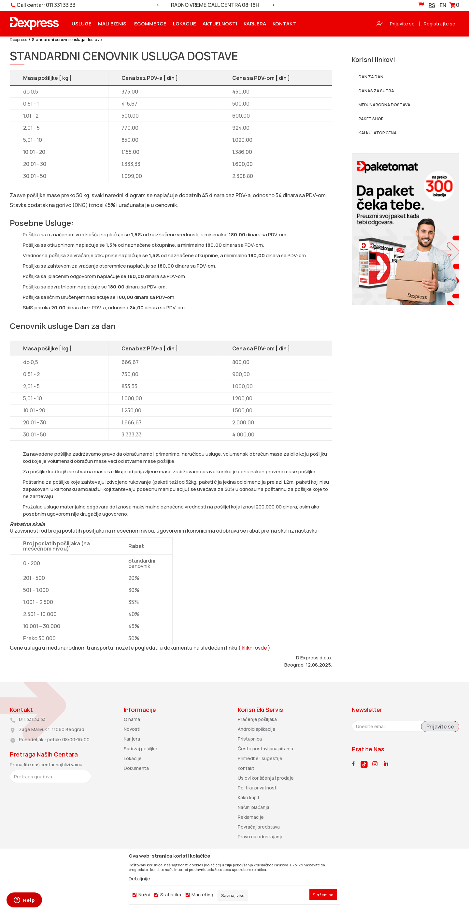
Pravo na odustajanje (261, 836)
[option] (215, 5)
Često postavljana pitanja (265, 748)
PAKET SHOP (371, 119)
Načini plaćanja (253, 807)
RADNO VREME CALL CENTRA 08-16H (215, 4)
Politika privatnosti (257, 788)
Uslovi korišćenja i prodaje (266, 778)
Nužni (144, 894)
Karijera (132, 739)
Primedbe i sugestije (260, 758)
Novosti (132, 729)
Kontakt (246, 768)
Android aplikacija (256, 729)
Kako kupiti (249, 797)
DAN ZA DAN (371, 77)
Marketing (202, 894)
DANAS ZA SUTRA (376, 91)
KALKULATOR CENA (378, 133)
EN (443, 5)
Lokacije (133, 758)
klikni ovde (254, 647)
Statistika (170, 894)
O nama (132, 719)
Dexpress (18, 39)
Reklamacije (251, 817)
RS (432, 5)
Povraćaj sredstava (259, 827)
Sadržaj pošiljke (140, 748)
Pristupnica (250, 739)
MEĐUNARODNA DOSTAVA (384, 105)
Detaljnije (139, 878)
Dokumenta (136, 768)
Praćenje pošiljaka (257, 719)
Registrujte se (439, 23)
